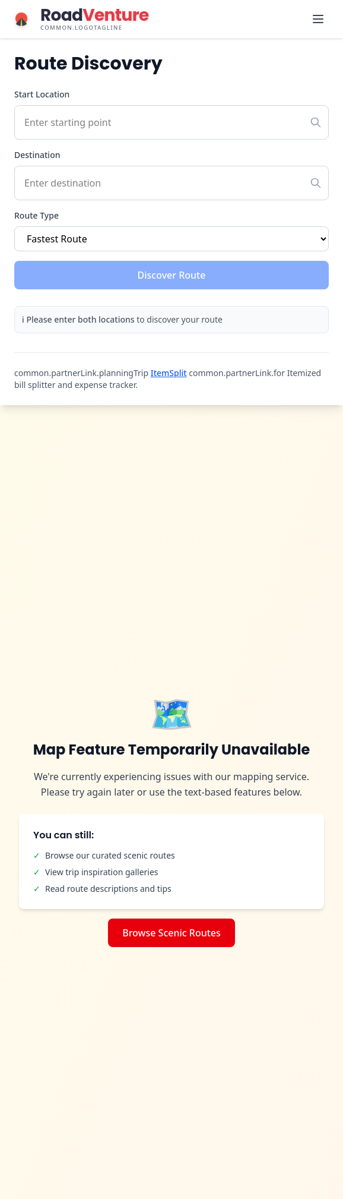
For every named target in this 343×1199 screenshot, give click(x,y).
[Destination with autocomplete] (171, 183)
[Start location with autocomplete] (171, 122)
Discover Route (172, 275)
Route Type (36, 215)
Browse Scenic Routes (171, 932)
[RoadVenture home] (78, 19)
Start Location (41, 94)
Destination (37, 154)
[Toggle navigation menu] (318, 19)
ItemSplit (169, 372)
